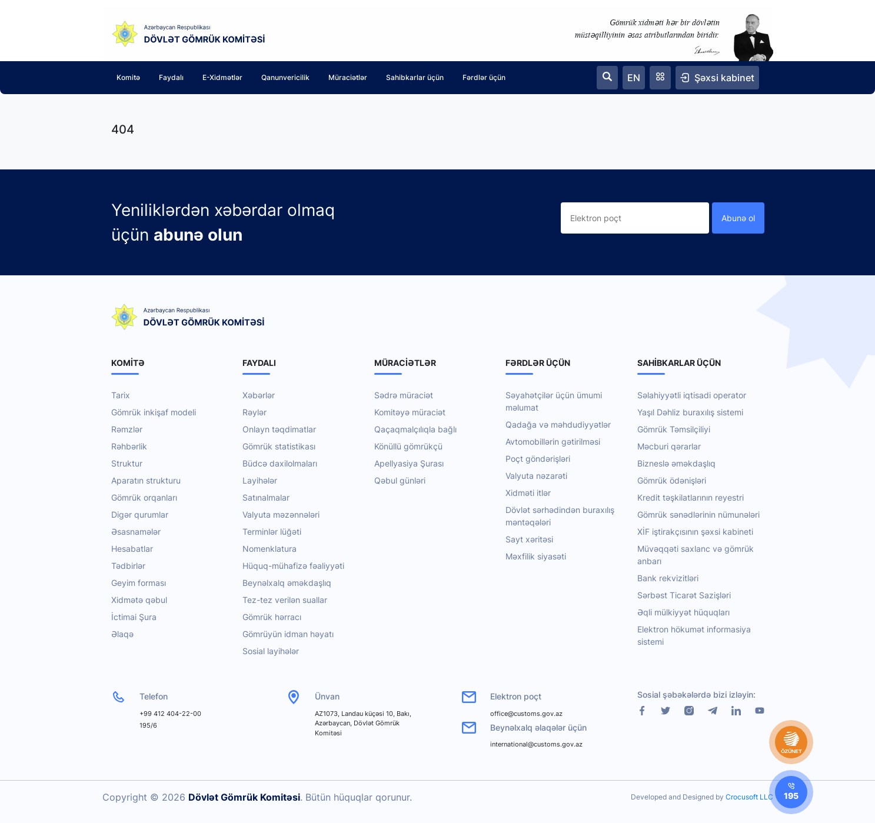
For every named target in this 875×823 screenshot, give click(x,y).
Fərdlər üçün (484, 77)
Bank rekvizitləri (667, 578)
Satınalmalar (266, 497)
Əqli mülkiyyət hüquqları (683, 612)
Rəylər (254, 412)
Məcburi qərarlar (669, 446)
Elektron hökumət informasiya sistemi (694, 635)
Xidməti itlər (528, 493)
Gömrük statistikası (278, 446)
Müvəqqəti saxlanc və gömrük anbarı (695, 555)
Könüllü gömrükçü (408, 446)
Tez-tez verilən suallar (284, 600)
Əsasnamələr (136, 532)
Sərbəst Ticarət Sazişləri (684, 595)
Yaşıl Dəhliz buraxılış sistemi (690, 412)
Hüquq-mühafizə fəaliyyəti (293, 566)
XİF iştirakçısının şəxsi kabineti (695, 532)
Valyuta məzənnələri (281, 514)
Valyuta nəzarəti (536, 476)
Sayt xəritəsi (529, 539)
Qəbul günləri (399, 480)
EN (633, 78)
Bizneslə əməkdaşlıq (676, 463)
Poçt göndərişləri (537, 459)
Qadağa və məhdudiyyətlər (558, 424)
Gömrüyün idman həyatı (288, 634)
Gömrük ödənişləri (671, 480)
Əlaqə (122, 634)
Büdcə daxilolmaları (279, 463)
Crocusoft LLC (749, 796)
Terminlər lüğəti (271, 532)
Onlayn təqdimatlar (279, 429)
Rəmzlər (126, 429)
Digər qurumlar (139, 514)
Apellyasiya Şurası (409, 463)
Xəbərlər (258, 395)
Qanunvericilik (285, 77)
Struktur (126, 463)
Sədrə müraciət (403, 395)
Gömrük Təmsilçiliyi (673, 429)
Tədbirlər (128, 566)
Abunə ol (738, 218)
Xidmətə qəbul (139, 600)
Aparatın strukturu (146, 480)
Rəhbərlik (129, 446)
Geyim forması (138, 583)
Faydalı (171, 77)
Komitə (128, 77)
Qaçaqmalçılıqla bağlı (415, 429)
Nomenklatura (269, 549)
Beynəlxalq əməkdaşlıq (286, 583)
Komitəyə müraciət (409, 412)
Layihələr (259, 480)
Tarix (120, 395)
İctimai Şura (134, 617)
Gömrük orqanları (144, 497)
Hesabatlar (132, 549)
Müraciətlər (347, 77)
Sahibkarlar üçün (415, 77)
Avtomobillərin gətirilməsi (552, 442)
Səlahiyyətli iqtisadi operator (691, 395)
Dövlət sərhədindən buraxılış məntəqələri (559, 516)
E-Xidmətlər (222, 77)
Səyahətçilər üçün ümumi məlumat (553, 401)
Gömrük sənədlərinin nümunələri (698, 514)
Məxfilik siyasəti (535, 556)
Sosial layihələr (270, 651)
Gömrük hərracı (271, 617)
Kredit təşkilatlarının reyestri (690, 497)
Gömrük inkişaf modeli (153, 412)
